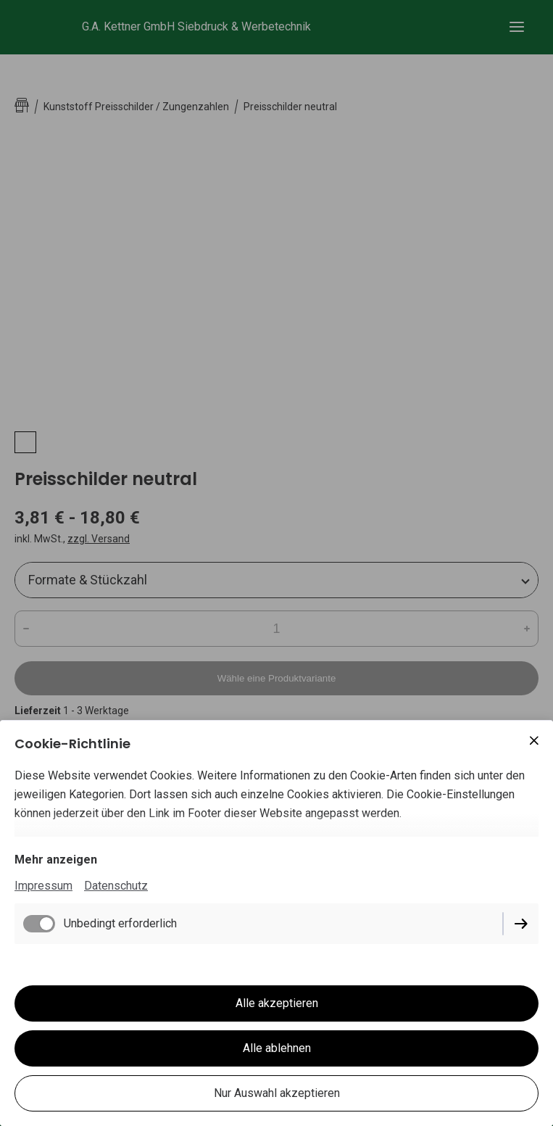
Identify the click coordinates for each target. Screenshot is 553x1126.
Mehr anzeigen (55, 859)
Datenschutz (116, 886)
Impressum (43, 886)
